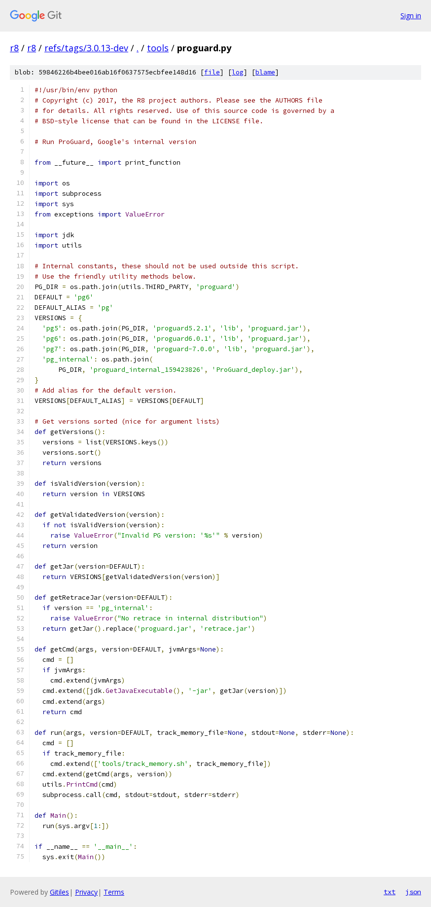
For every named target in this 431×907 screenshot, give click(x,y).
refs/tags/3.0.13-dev (86, 48)
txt (389, 891)
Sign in (410, 15)
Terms (114, 892)
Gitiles (59, 892)
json (413, 891)
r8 (14, 48)
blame (265, 72)
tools (158, 48)
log (238, 72)
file (212, 72)
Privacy (86, 892)
